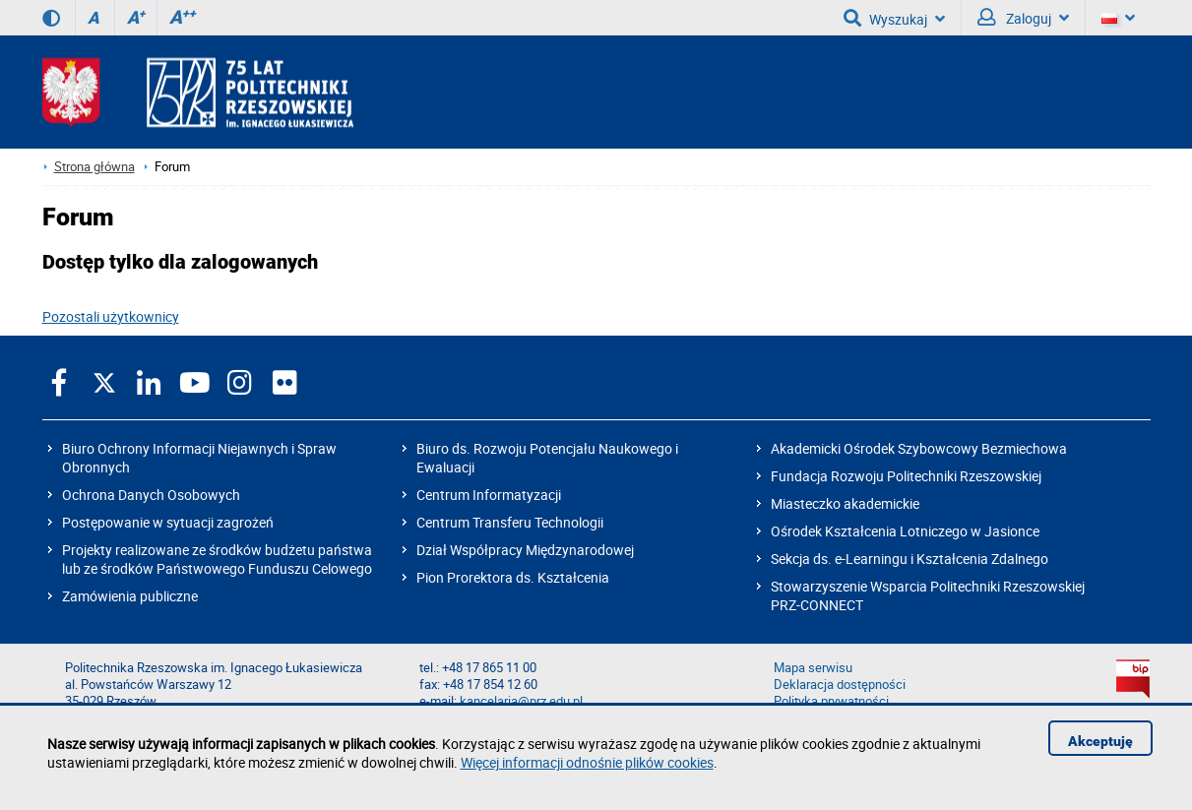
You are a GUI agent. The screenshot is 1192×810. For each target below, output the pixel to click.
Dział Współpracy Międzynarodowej (525, 549)
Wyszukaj (894, 17)
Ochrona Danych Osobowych (151, 494)
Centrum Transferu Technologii (509, 522)
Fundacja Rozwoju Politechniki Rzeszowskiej (906, 476)
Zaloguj (1023, 17)
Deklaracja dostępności (840, 684)
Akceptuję (1100, 741)
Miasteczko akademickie (845, 503)
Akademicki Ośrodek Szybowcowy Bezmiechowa (919, 448)
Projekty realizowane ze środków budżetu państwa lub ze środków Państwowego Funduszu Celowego (217, 559)
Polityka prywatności (831, 701)
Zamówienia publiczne (130, 596)
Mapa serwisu (813, 667)
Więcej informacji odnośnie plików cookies (587, 762)
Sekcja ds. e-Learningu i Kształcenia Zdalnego (909, 558)
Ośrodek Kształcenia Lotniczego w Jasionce (905, 531)
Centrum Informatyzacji (488, 494)
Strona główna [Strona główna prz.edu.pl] (94, 166)
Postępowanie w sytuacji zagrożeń (168, 522)
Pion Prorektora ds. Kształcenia (512, 577)
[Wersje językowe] (1118, 17)
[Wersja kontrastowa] (51, 17)
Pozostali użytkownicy (110, 316)
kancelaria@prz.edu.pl (521, 701)
